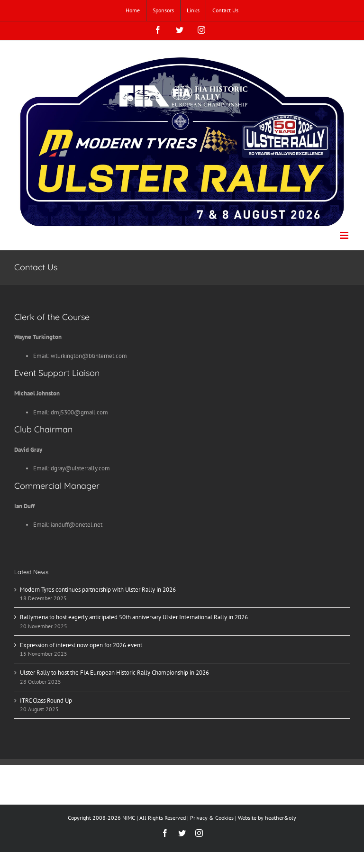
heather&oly (280, 817)
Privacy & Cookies (212, 817)
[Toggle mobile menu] (345, 235)
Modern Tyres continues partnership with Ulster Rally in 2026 (98, 590)
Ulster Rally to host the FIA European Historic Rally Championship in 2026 (114, 673)
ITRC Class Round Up (46, 700)
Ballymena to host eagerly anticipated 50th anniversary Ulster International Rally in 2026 (134, 617)
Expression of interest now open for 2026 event (81, 645)
